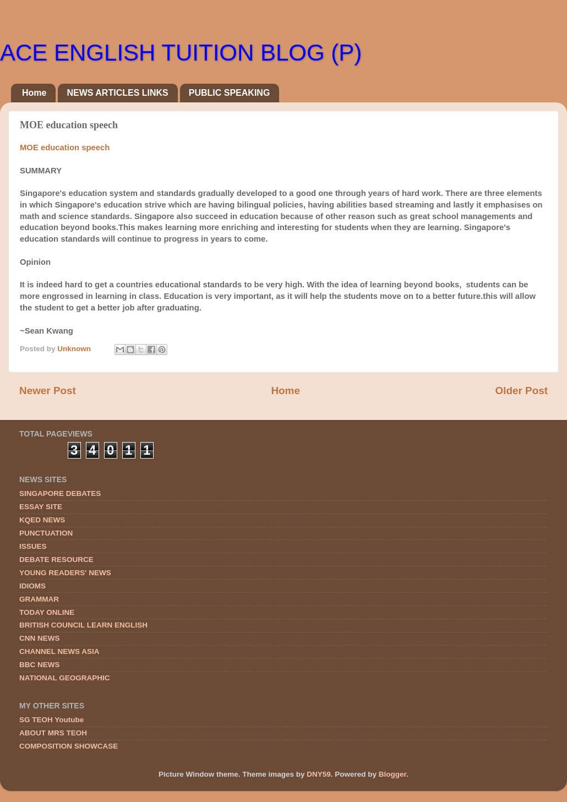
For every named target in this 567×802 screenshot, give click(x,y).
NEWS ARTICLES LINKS (117, 92)
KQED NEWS (42, 520)
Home (34, 92)
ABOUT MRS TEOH (53, 733)
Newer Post (47, 390)
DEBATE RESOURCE (56, 559)
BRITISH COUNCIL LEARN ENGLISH (83, 625)
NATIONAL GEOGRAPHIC (64, 678)
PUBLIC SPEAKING (229, 92)
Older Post (521, 390)
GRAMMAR (39, 599)
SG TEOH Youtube (51, 720)
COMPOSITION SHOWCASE (68, 746)
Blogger (392, 774)
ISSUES (33, 546)
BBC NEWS (39, 665)
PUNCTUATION (46, 533)
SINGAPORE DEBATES (60, 493)
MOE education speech (65, 147)
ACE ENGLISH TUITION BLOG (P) (181, 53)
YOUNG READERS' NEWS (65, 573)
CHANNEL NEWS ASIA (59, 651)
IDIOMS (32, 586)
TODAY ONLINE (46, 612)
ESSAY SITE (40, 507)
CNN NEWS (39, 638)
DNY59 (319, 774)
